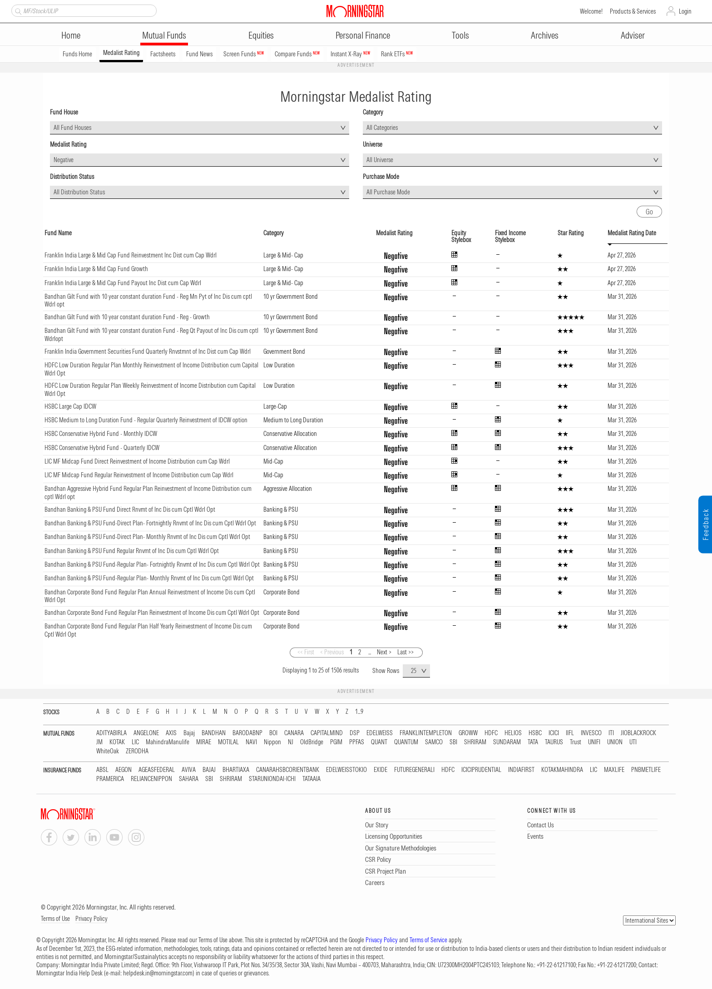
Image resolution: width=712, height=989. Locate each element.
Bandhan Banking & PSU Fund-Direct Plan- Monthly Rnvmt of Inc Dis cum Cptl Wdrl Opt (147, 537)
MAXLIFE (614, 769)
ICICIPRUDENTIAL (481, 769)
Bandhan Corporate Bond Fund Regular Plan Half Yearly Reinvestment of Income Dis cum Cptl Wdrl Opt (148, 630)
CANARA (294, 733)
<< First (305, 652)
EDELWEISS (379, 733)
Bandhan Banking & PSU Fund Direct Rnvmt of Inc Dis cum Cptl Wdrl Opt (129, 509)
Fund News (199, 54)
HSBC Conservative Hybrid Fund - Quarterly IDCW (101, 448)
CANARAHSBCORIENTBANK (287, 769)
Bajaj (189, 733)
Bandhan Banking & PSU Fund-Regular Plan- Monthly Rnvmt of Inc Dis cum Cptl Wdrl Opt (149, 578)
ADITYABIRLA (111, 733)
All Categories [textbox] (382, 128)
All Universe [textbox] (379, 160)
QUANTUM (406, 742)
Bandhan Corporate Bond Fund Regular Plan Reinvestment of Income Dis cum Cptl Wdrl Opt (151, 612)
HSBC (535, 733)
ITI (611, 733)
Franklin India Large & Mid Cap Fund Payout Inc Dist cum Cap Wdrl (122, 283)
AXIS (171, 733)
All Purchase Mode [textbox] (388, 192)
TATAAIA (311, 779)
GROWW (468, 733)
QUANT (379, 742)
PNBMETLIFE (646, 769)
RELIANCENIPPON (151, 779)
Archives (545, 35)
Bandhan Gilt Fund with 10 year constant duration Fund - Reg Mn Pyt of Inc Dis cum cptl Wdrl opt (148, 300)
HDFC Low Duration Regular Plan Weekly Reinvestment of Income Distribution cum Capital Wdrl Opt (150, 389)
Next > (384, 652)
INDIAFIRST (521, 769)
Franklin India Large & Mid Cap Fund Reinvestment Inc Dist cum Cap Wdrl (130, 255)
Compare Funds (297, 54)
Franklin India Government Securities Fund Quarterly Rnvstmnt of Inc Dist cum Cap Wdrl (147, 351)
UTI (633, 742)
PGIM (336, 742)
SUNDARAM (507, 742)
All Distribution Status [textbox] (79, 192)
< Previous (332, 652)
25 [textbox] (413, 671)
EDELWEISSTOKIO (346, 769)
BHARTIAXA (235, 769)
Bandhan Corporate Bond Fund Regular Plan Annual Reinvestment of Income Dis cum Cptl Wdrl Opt (149, 596)
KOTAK (117, 742)
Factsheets (162, 54)
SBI (453, 742)
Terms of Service (428, 940)
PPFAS (356, 742)
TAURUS (554, 742)
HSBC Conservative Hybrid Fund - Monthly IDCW (100, 434)
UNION (615, 742)
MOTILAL (228, 742)
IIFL (570, 733)
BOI (273, 733)
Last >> (405, 652)
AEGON (123, 769)
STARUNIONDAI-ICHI (272, 779)
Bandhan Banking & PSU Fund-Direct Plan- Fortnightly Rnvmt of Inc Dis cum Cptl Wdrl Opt (150, 523)
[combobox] (199, 127)
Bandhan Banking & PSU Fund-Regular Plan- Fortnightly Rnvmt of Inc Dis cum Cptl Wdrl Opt (152, 564)
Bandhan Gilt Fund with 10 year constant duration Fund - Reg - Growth (127, 317)
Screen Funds (243, 54)
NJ (290, 742)
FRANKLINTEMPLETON (426, 733)
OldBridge (311, 742)
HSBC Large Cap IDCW (70, 406)
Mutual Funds (164, 35)
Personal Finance (363, 35)
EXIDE (380, 769)
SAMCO (434, 742)
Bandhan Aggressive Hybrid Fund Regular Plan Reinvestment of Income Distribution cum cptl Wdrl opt (148, 493)
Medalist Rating (121, 53)
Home (70, 35)
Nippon (272, 742)
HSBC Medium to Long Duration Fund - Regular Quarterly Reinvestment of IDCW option (145, 420)
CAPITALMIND (327, 733)
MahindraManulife (167, 742)
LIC (135, 742)
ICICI (554, 733)
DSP (355, 733)
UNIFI (594, 742)
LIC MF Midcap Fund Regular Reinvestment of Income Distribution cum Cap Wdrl (138, 475)
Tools (460, 35)
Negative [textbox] (64, 160)
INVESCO (591, 733)
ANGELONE (146, 733)
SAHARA (188, 779)
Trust (575, 742)
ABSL (102, 769)
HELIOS (513, 733)
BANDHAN (214, 733)
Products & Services (633, 11)
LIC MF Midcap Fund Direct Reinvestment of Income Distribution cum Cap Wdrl (137, 461)
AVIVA (189, 769)
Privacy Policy (91, 919)
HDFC (491, 733)
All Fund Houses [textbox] (72, 128)
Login (685, 11)
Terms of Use (55, 919)
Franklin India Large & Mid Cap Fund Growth (96, 269)
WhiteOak (107, 751)
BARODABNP (247, 733)
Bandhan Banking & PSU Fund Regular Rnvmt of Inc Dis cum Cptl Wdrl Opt (131, 551)
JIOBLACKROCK (638, 733)
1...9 (359, 711)
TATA (533, 742)
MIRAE (203, 742)
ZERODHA (137, 751)
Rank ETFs (397, 54)
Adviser (633, 35)
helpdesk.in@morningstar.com (158, 973)
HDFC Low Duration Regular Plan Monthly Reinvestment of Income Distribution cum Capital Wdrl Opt (151, 369)
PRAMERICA (110, 779)
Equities (261, 35)
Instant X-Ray (350, 54)
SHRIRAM (475, 742)
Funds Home (77, 54)
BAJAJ (209, 769)
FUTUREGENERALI (414, 769)
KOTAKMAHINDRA (562, 769)
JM (99, 742)
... (369, 652)
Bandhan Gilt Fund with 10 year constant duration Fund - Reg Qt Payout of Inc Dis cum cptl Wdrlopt (151, 334)
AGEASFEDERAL (156, 769)
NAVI (251, 742)
